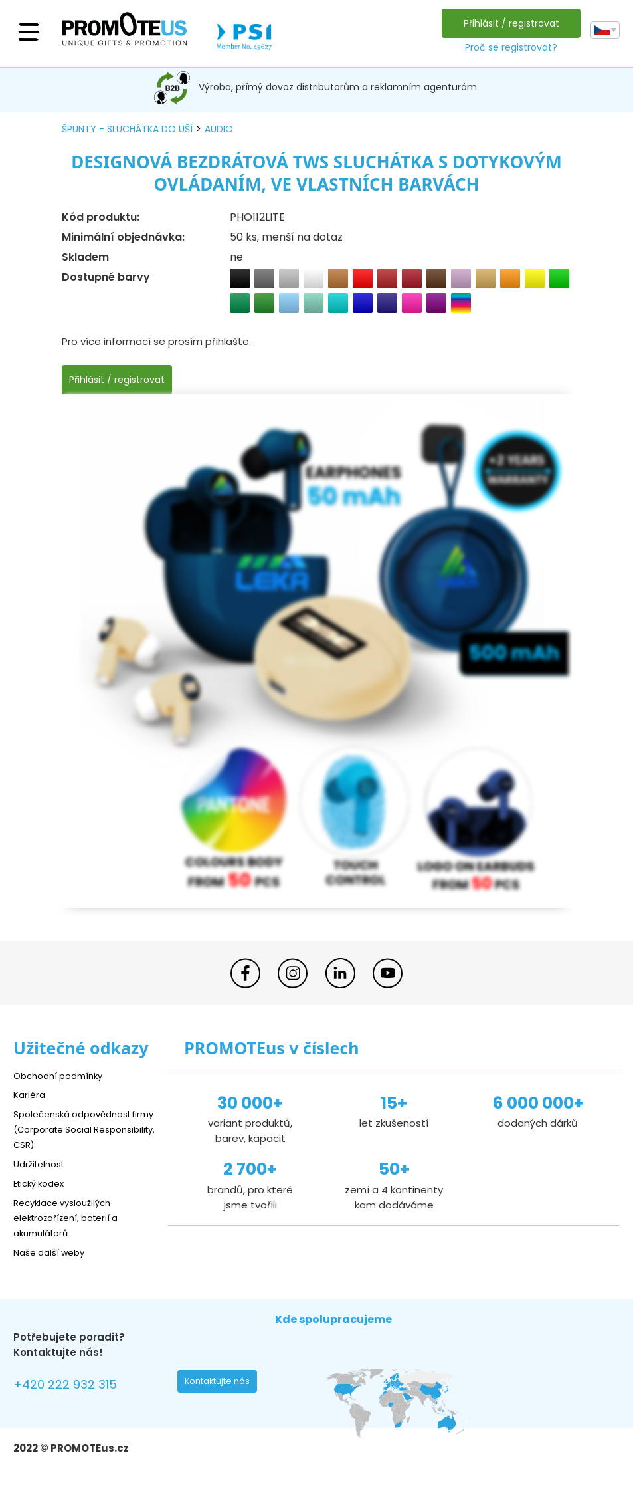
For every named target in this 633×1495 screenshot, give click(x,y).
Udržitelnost (42, 1164)
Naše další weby (53, 1252)
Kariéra (30, 1094)
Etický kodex (42, 1183)
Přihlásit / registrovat (508, 23)
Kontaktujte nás (221, 1384)
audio (219, 129)
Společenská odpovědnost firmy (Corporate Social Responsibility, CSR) (79, 1129)
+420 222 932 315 (72, 1386)
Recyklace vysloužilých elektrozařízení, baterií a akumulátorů (73, 1217)
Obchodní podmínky (63, 1075)
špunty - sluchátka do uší (127, 129)
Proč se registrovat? (508, 47)
